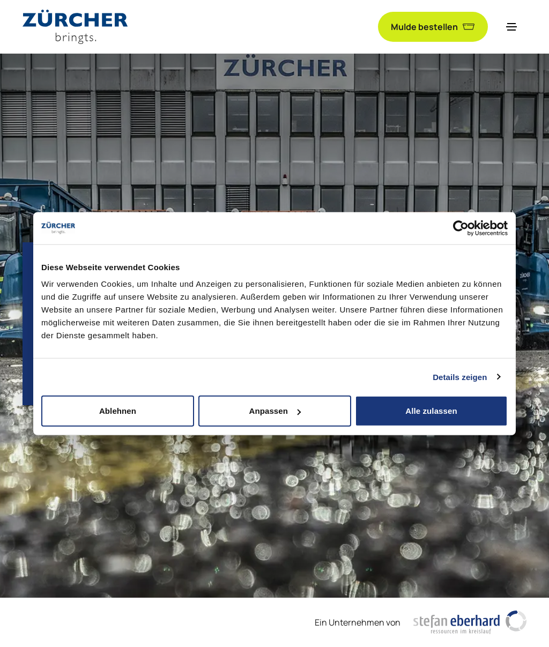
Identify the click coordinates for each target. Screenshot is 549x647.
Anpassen (275, 410)
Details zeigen (460, 376)
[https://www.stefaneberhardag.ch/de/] (469, 622)
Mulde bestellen (433, 26)
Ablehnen (117, 410)
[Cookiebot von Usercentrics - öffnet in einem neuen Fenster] (461, 228)
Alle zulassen (431, 410)
